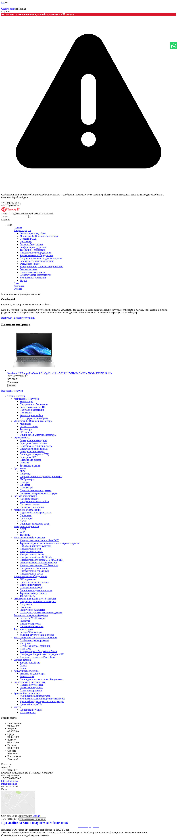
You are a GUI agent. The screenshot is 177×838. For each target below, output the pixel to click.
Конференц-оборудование (33, 247)
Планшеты (25, 607)
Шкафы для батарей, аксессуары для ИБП (42, 654)
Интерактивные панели (32, 554)
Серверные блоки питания (33, 443)
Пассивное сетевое (30, 504)
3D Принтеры (27, 479)
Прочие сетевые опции (32, 507)
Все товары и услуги (12, 390)
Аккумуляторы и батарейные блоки (38, 651)
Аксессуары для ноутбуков (34, 418)
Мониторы (25, 423)
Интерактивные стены (31, 551)
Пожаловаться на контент (33, 819)
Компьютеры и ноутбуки (33, 233)
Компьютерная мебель (31, 415)
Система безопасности (31, 626)
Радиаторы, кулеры (30, 465)
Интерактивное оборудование (35, 252)
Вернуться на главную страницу (18, 317)
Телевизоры (26, 429)
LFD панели (26, 432)
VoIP (22, 532)
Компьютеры (26, 401)
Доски (23, 521)
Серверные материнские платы (36, 446)
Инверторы (25, 643)
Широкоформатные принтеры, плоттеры (41, 476)
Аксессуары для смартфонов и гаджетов (41, 612)
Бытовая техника (28, 269)
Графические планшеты (32, 609)
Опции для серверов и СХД (34, 454)
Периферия (26, 412)
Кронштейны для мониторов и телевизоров (42, 698)
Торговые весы (27, 596)
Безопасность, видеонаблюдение (37, 261)
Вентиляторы (27, 676)
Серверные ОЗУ (28, 457)
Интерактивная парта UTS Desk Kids (39, 565)
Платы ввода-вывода (30, 459)
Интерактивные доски (31, 573)
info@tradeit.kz (9, 783)
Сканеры (24, 482)
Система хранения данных (34, 448)
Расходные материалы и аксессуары (38, 493)
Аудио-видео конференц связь (35, 512)
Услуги (23, 280)
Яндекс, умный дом (30, 662)
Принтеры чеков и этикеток (34, 582)
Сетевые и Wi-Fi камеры (32, 618)
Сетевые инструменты (31, 687)
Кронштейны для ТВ (31, 704)
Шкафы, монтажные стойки (34, 501)
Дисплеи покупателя (30, 584)
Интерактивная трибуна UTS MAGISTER (41, 559)
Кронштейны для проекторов (35, 696)
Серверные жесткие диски (33, 440)
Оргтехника (26, 241)
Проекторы (25, 515)
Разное (23, 668)
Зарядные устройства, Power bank (37, 657)
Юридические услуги (31, 709)
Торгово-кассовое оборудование (36, 255)
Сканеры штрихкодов (31, 587)
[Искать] (30, 217)
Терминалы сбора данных (33, 593)
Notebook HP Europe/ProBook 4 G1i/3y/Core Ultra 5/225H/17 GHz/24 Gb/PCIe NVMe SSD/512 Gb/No (59, 373)
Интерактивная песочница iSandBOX (39, 540)
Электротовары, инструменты (35, 275)
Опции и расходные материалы (36, 590)
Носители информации (32, 410)
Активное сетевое (29, 498)
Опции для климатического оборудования (42, 679)
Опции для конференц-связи (35, 523)
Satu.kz (36, 816)
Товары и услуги (22, 230)
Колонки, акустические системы (37, 634)
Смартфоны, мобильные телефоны (38, 601)
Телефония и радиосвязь (33, 250)
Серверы (24, 462)
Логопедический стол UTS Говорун (38, 562)
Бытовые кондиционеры (32, 673)
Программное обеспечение (34, 404)
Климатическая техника (32, 272)
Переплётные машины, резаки (35, 490)
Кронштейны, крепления (33, 277)
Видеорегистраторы (30, 623)
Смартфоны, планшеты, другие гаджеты (41, 258)
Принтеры (25, 473)
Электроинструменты (31, 690)
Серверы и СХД (28, 238)
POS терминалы (28, 579)
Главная (18, 227)
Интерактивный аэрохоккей (34, 571)
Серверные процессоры (32, 451)
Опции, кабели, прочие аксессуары (38, 435)
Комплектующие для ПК (33, 407)
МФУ (22, 471)
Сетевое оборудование (31, 244)
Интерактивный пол (30, 548)
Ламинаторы (26, 487)
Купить (12, 385)
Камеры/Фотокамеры (31, 632)
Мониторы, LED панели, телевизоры (39, 236)
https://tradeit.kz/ (9, 781)
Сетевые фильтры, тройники (35, 646)
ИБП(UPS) (25, 648)
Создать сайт (8, 8)
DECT (23, 529)
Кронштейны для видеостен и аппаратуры (42, 701)
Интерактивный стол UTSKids (36, 557)
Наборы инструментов (31, 684)
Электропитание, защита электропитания (41, 266)
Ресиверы (25, 621)
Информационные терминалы (35, 546)
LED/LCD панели (29, 426)
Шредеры (25, 484)
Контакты (19, 286)
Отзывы (18, 288)
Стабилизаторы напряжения (34, 640)
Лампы (23, 665)
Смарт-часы (26, 604)
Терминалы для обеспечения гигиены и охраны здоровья (49, 543)
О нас (16, 283)
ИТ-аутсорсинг (27, 712)
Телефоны (25, 534)
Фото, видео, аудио (30, 263)
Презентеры (26, 518)
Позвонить (68, 14)
